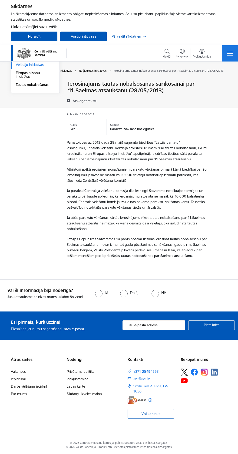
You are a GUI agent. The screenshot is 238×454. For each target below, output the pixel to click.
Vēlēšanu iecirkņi (29, 84)
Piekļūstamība (77, 379)
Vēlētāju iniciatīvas (30, 120)
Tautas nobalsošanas (32, 140)
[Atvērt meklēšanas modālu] (167, 54)
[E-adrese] (137, 400)
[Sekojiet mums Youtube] (184, 380)
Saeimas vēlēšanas (30, 92)
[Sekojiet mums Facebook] (194, 372)
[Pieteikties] (211, 325)
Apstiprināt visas (83, 36)
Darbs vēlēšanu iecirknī (29, 386)
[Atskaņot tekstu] (85, 101)
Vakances (18, 371)
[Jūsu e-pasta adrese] (153, 325)
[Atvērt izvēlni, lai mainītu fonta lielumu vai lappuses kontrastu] (202, 54)
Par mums (19, 394)
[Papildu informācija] (150, 400)
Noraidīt (34, 36)
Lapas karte (76, 386)
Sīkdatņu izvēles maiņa (84, 394)
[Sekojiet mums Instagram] (204, 372)
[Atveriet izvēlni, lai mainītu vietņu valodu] (182, 54)
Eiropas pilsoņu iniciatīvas (28, 130)
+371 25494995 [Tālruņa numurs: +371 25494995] (146, 371)
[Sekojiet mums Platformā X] (184, 372)
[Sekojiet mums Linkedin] (214, 372)
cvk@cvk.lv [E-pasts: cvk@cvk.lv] (141, 378)
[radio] (101, 292)
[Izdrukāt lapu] (220, 82)
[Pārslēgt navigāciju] (230, 53)
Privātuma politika (81, 371)
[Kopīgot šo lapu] (220, 93)
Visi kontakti (151, 414)
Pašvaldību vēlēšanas (32, 100)
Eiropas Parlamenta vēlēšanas (31, 110)
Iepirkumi (18, 379)
